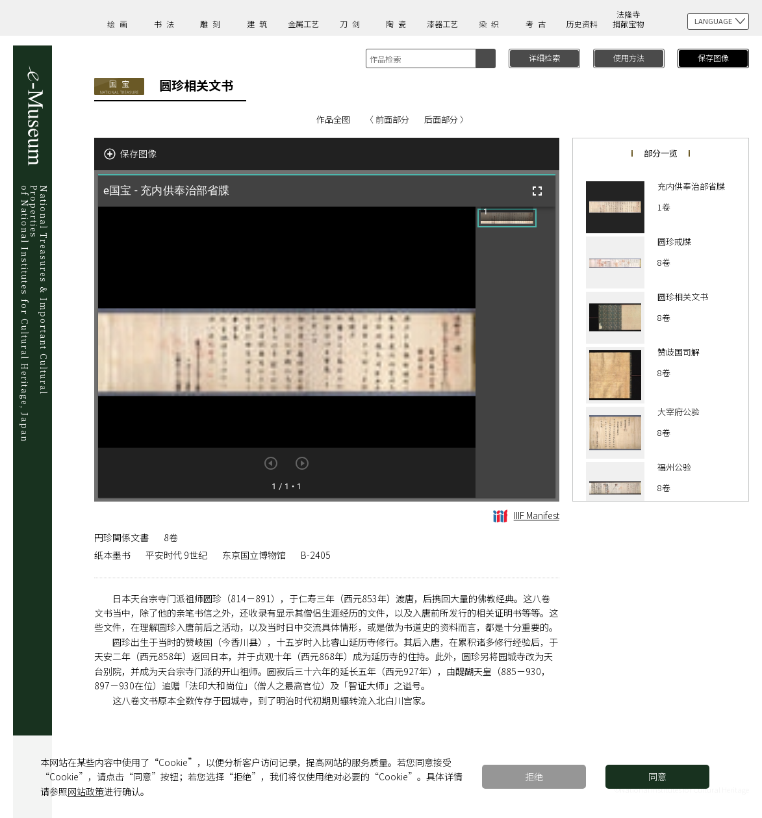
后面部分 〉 (446, 119)
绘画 (119, 23)
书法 (166, 23)
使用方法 (628, 57)
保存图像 (713, 57)
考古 (538, 23)
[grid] (515, 352)
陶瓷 (398, 23)
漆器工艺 (442, 23)
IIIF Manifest (526, 515)
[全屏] (537, 191)
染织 (491, 23)
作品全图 (333, 119)
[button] (507, 218)
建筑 (259, 23)
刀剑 (352, 23)
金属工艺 (303, 23)
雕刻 (212, 23)
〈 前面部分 (387, 119)
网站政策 (86, 791)
